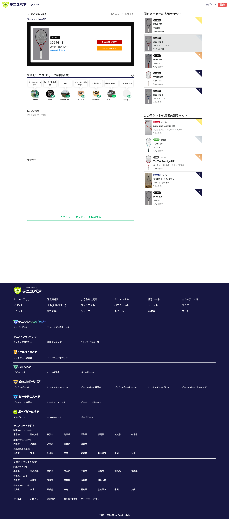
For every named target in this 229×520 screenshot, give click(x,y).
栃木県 (134, 434)
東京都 (16, 434)
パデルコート (19, 372)
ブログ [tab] (100, 5)
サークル (153, 305)
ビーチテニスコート (56, 402)
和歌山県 (102, 480)
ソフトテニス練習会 (22, 358)
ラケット (31, 19)
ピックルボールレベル (57, 387)
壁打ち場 (52, 311)
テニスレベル (121, 299)
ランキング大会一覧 (90, 342)
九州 (133, 453)
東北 (32, 453)
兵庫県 (33, 444)
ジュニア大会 (88, 305)
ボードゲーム (87, 417)
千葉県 (84, 434)
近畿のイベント (20, 476)
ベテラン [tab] (88, 5)
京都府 (50, 444)
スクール (119, 311)
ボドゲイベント (54, 417)
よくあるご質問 (89, 299)
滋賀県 (84, 444)
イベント (18, 305)
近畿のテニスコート (22, 440)
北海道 (16, 453)
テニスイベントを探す (25, 462)
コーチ (185, 311)
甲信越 (50, 453)
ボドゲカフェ (19, 417)
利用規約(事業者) (70, 499)
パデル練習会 (53, 372)
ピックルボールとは (22, 387)
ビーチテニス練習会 (22, 402)
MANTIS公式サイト (57, 50)
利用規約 (51, 499)
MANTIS (42, 19)
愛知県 (84, 453)
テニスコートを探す (23, 425)
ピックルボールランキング (194, 387)
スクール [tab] (125, 5)
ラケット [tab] (112, 5)
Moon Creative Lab (121, 515)
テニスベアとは (21, 299)
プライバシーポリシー (91, 499)
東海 (66, 453)
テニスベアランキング (25, 336)
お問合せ (34, 499)
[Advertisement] (80, 201)
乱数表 (151, 311)
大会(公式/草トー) (56, 305)
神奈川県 (34, 434)
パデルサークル (88, 372)
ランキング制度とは (22, 342)
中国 (116, 453)
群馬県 (101, 434)
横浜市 (50, 434)
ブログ (185, 305)
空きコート (154, 299)
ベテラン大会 (121, 305)
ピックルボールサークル (125, 387)
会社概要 (17, 499)
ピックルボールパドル (158, 387)
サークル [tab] (63, 5)
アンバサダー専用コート (58, 327)
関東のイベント (20, 467)
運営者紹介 (53, 299)
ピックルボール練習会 (91, 387)
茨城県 (117, 434)
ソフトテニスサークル (57, 358)
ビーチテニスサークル (91, 402)
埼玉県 (67, 434)
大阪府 (16, 444)
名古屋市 (102, 453)
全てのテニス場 (190, 299)
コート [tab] (34, 5)
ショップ (85, 311)
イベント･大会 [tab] (48, 5)
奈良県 (67, 444)
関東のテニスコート (22, 430)
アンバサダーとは (21, 327)
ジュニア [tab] (75, 5)
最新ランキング (54, 342)
